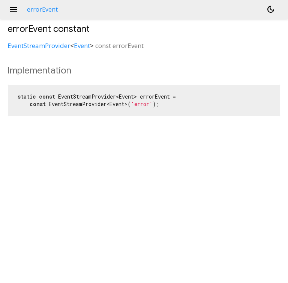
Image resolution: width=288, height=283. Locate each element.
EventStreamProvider (39, 45)
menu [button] (13, 9)
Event (82, 45)
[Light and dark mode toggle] (271, 9)
